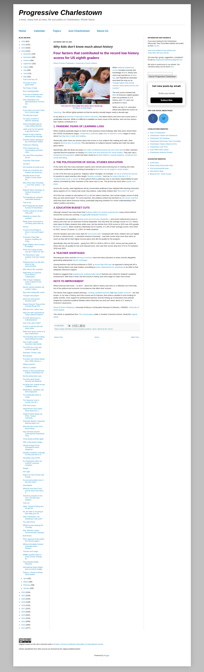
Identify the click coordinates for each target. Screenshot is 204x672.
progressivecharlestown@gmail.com (169, 60)
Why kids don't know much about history (33, 427)
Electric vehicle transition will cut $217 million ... (33, 288)
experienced (78, 274)
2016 (23, 612)
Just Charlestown (79, 30)
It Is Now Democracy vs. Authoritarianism (32, 319)
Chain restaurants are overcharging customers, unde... (33, 150)
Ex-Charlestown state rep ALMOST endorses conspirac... (32, 463)
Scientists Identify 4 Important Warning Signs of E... (34, 422)
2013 (23, 621)
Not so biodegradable (31, 91)
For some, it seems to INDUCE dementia (31, 120)
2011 (23, 628)
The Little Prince (29, 522)
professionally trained (92, 274)
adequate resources (99, 215)
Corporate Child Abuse (31, 161)
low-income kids (94, 234)
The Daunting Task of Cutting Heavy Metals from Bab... (33, 338)
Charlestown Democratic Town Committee (165, 141)
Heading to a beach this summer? (31, 217)
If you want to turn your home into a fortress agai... (33, 111)
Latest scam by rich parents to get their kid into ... (33, 130)
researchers (85, 133)
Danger (25, 468)
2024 (23, 48)
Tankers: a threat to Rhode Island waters (32, 573)
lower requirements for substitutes (110, 267)
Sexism (110, 329)
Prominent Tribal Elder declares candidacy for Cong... (32, 239)
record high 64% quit (103, 264)
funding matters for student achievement (102, 212)
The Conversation (86, 314)
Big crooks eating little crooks (33, 292)
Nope (25, 107)
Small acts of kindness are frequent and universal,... (33, 171)
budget (62, 329)
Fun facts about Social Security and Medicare (32, 380)
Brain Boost (27, 536)
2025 (23, 45)
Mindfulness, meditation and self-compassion (33, 391)
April (25, 578)
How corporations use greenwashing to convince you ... (33, 102)
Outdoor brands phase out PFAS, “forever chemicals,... (32, 416)
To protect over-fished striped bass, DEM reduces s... (33, 360)
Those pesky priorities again (33, 439)
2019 (23, 602)
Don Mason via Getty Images (82, 108)
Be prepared (27, 356)
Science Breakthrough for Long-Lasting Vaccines (32, 125)
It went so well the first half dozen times (32, 327)
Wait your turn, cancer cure (33, 309)
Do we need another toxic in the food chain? (33, 481)
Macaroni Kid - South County (160, 174)
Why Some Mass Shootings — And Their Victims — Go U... (34, 185)
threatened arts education (64, 155)
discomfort (122, 191)
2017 (23, 609)
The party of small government (29, 84)
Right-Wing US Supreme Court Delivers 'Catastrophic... (32, 275)
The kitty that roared (30, 115)
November (27, 57)
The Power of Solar (30, 88)
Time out (26, 503)
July (25, 70)
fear (87, 195)
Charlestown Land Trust (159, 147)
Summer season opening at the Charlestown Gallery (33, 141)
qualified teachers (102, 293)
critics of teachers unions (113, 133)
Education (68, 329)
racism (94, 329)
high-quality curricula (122, 293)
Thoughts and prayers (31, 296)
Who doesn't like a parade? (33, 269)
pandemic (88, 329)
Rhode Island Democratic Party (161, 165)
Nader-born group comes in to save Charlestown (34, 332)
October (26, 60)
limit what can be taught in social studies (112, 169)
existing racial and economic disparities (93, 219)
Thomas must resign (30, 551)
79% (124, 100)
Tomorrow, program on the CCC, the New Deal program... (32, 498)
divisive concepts (95, 176)
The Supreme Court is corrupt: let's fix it (31, 401)
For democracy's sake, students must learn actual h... (33, 257)
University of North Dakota (86, 63)
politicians (95, 133)
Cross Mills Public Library (159, 150)
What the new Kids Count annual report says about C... (33, 491)
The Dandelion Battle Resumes (30, 563)
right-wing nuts (102, 329)
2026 (23, 41)
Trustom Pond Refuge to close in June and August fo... (33, 232)
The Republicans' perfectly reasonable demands (32, 198)
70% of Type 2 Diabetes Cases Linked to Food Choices (32, 282)
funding (91, 293)
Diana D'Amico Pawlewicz (64, 63)
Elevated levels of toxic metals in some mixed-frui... (32, 178)
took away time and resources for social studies (103, 152)
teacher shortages (80, 260)
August (26, 67)
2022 (23, 592)
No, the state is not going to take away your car (33, 513)
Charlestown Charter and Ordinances (163, 136)
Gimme (25, 227)
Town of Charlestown (157, 133)
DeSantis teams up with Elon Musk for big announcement (33, 264)
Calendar (39, 30)
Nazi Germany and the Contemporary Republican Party (33, 434)
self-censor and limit (130, 198)
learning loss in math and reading (72, 136)
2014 (23, 618)
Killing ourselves (29, 364)
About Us (102, 30)
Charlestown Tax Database (160, 138)
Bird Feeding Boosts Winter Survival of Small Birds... (33, 207)
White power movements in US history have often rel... (34, 222)
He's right (26, 472)
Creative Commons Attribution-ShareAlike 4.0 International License (78, 644)
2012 (23, 625)
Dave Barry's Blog (156, 171)
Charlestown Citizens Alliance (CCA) (163, 144)
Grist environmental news (159, 168)
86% (114, 95)
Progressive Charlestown (60, 13)
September (27, 64)
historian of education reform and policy (82, 117)
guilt (131, 191)
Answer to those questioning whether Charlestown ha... (33, 372)
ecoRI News (154, 163)
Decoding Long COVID (31, 458)
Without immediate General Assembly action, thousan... (33, 546)
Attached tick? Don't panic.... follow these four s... (33, 410)
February (26, 585)
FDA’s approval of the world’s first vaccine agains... (33, 540)
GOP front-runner (29, 405)
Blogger (106, 655)
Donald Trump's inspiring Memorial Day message (32, 135)
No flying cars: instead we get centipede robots (34, 385)
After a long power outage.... (33, 442)
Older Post (135, 337)
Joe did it (26, 164)
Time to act (27, 203)
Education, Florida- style (32, 353)
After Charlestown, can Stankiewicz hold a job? (32, 518)
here (172, 67)
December (27, 54)
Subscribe (167, 100)
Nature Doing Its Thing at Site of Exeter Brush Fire (34, 305)
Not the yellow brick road (32, 376)
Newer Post (58, 337)
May (25, 77)
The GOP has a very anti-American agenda (32, 348)
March (25, 582)
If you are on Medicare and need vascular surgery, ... (33, 95)
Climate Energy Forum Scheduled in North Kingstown (31, 447)
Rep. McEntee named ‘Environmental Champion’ (33, 531)
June (25, 73)
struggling (84, 215)
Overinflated (27, 485)
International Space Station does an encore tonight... (33, 568)
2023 (23, 51)
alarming (57, 112)
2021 (23, 596)
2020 (23, 599)
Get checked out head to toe (33, 167)
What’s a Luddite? (29, 368)
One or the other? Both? (32, 323)
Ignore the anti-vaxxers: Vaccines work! (31, 300)
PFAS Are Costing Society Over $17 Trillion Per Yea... (34, 251)
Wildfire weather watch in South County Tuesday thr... (32, 557)
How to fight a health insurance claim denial (32, 343)
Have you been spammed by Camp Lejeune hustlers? (33, 314)
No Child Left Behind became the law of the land (103, 150)
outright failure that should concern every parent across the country (125, 85)
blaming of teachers (84, 258)
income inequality (78, 329)
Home (22, 30)
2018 (23, 605)
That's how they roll (30, 79)
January (26, 588)
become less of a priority (70, 143)
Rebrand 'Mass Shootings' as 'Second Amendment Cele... (33, 192)
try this (156, 46)
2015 (23, 615)
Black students (62, 227)
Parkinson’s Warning (30, 145)
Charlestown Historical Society (161, 152)
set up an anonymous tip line (125, 174)
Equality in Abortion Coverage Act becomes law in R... (34, 454)
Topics (57, 30)
